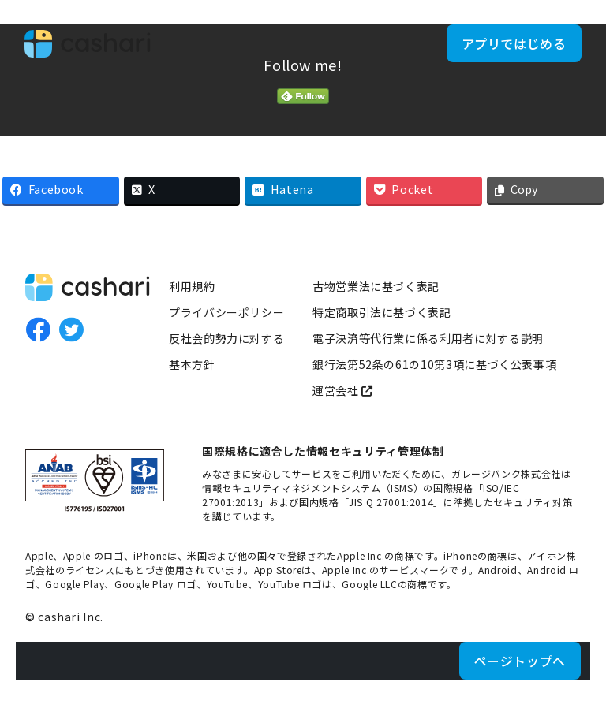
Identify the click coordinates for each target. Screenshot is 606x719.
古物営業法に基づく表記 (376, 286)
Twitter (71, 329)
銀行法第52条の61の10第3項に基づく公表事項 (434, 364)
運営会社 (342, 390)
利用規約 (192, 286)
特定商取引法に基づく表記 (381, 312)
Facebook (37, 329)
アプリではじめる (506, 50)
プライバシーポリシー (226, 312)
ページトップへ (520, 660)
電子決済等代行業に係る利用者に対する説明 (428, 338)
